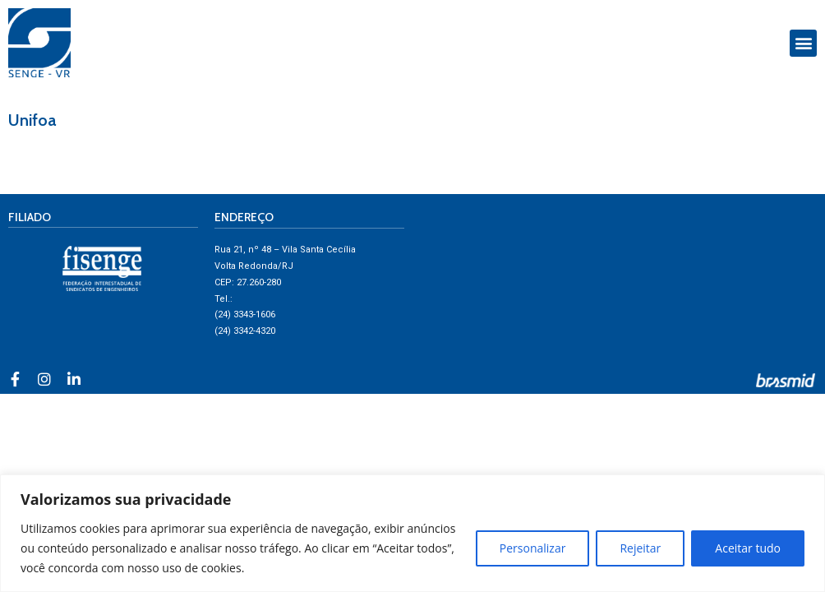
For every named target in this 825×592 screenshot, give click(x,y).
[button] (803, 43)
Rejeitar (640, 548)
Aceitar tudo (748, 548)
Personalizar (533, 548)
